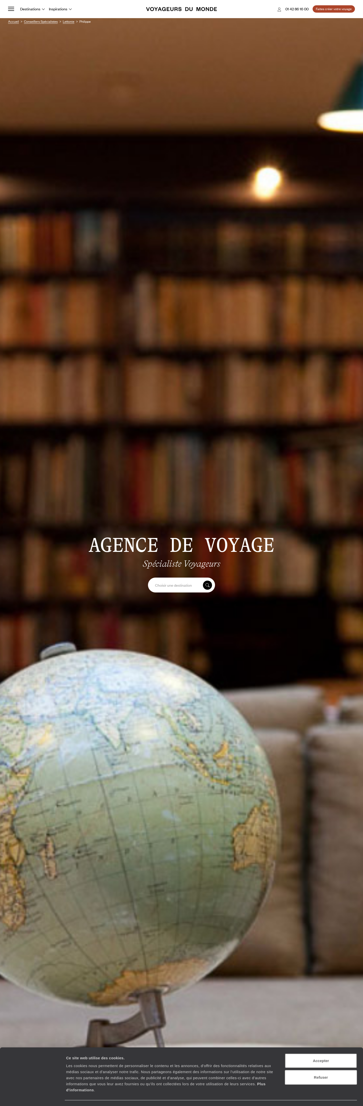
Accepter (321, 1046)
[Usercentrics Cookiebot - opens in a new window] (33, 1096)
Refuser (321, 1063)
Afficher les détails (278, 1096)
